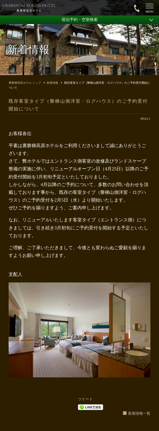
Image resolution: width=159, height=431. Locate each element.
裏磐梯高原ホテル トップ (25, 82)
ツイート (85, 399)
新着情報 (52, 82)
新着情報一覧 (139, 413)
